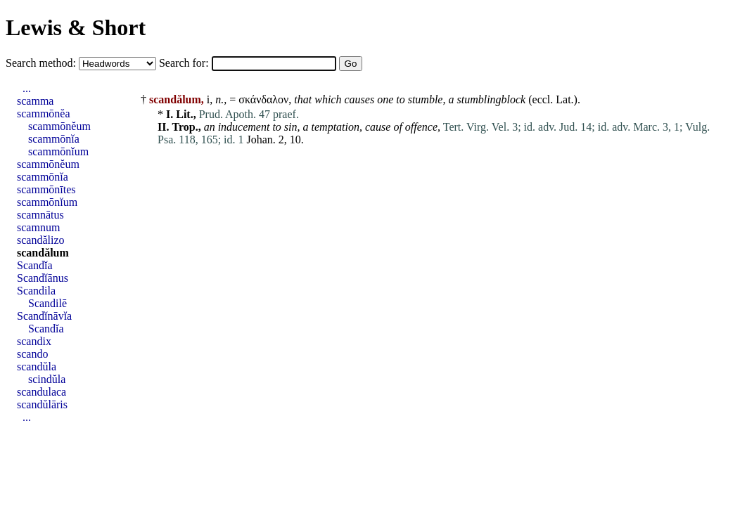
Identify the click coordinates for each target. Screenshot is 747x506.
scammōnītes (46, 189)
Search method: (42, 63)
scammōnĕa (43, 113)
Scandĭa (35, 265)
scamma (35, 101)
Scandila (36, 291)
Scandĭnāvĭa (44, 316)
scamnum (38, 227)
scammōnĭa (53, 139)
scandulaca (41, 392)
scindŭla (46, 379)
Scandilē (47, 303)
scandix (34, 341)
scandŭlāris (42, 404)
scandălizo (41, 240)
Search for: (185, 63)
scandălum (43, 253)
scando (32, 354)
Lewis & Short (76, 27)
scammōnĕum (59, 126)
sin (291, 127)
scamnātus (40, 215)
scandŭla (36, 366)
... (27, 88)
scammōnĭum (58, 151)
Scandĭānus (42, 278)
